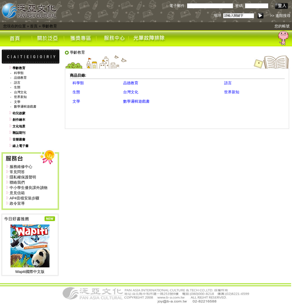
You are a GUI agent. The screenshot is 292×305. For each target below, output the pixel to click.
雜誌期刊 (19, 132)
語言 (17, 82)
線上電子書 (21, 146)
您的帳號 (282, 26)
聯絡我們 (17, 182)
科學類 (19, 73)
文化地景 (19, 126)
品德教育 (20, 77)
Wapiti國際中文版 (30, 271)
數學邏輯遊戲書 (25, 106)
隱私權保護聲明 (23, 177)
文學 (17, 102)
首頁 (34, 26)
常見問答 (17, 172)
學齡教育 (49, 26)
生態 (17, 87)
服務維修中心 (21, 166)
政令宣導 (17, 203)
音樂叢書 (19, 139)
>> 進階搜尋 (280, 15)
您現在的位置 (14, 26)
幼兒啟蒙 (19, 113)
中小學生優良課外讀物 (28, 187)
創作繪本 (19, 119)
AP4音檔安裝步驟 (25, 198)
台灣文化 (20, 92)
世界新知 (20, 97)
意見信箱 (17, 193)
